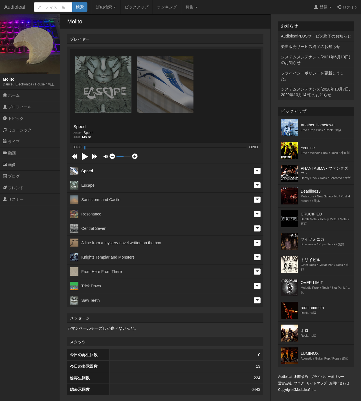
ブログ (11, 176)
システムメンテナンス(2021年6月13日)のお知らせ (315, 60)
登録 (322, 7)
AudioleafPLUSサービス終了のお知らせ (316, 36)
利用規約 (301, 377)
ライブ (11, 141)
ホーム (11, 95)
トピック (13, 118)
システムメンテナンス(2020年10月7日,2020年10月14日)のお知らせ (315, 92)
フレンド (13, 188)
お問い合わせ (339, 383)
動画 (9, 153)
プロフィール (17, 107)
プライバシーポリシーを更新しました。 (312, 76)
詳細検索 (106, 7)
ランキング (167, 7)
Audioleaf (14, 7)
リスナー (13, 199)
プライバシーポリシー (327, 377)
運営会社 (285, 383)
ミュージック (17, 130)
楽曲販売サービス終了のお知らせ (310, 46)
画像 (9, 164)
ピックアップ (136, 7)
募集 (191, 7)
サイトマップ (317, 383)
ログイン (347, 7)
